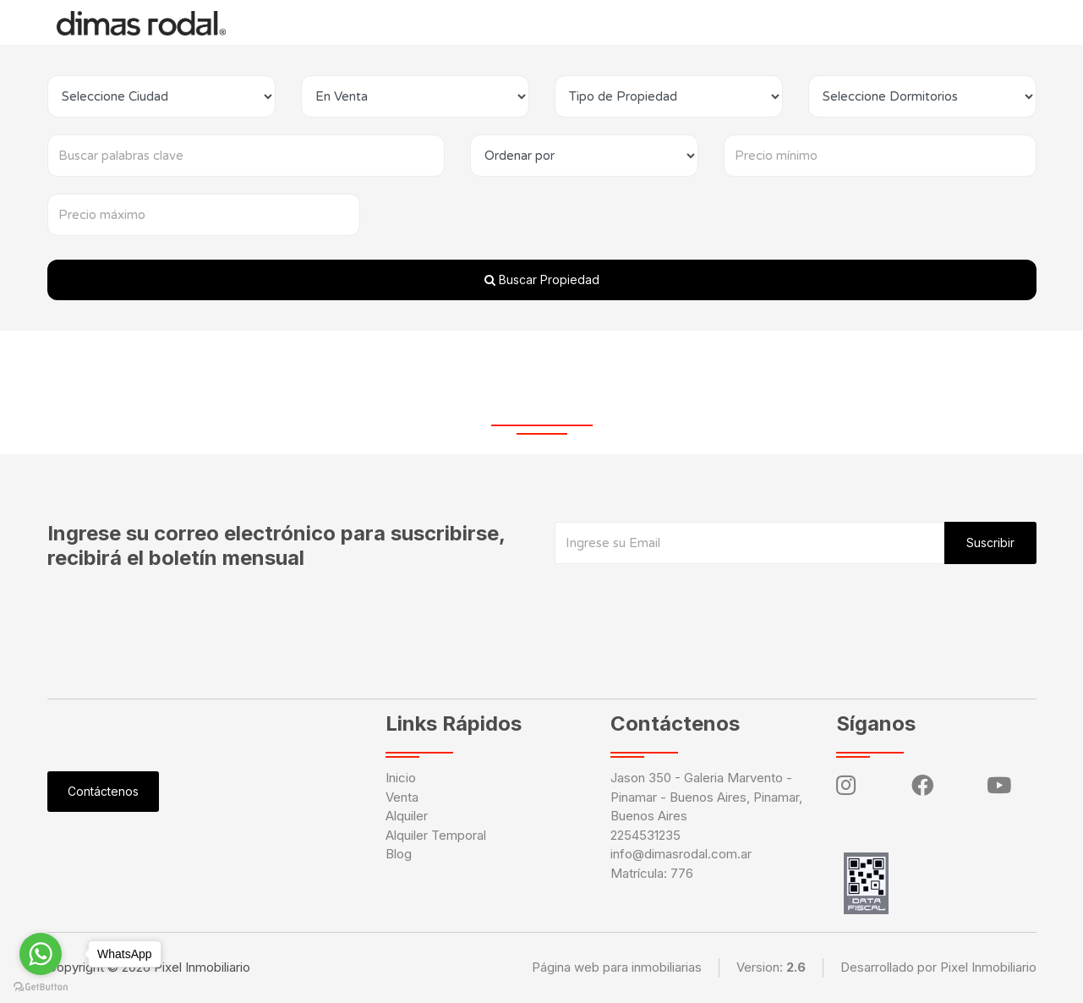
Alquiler (399, 22)
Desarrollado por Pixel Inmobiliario (938, 967)
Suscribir (990, 542)
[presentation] (683, 598)
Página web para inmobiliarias (617, 967)
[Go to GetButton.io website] (41, 986)
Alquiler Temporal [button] (497, 22)
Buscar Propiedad (541, 279)
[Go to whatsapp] (40, 954)
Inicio (271, 22)
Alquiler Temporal (436, 835)
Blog (597, 22)
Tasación (651, 21)
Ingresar (818, 22)
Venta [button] (330, 22)
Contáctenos (731, 22)
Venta (402, 797)
